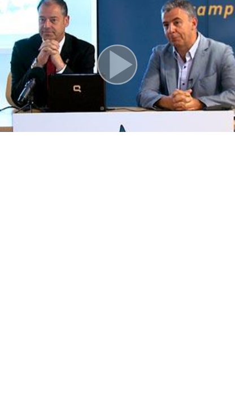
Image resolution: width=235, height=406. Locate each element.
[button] (117, 66)
